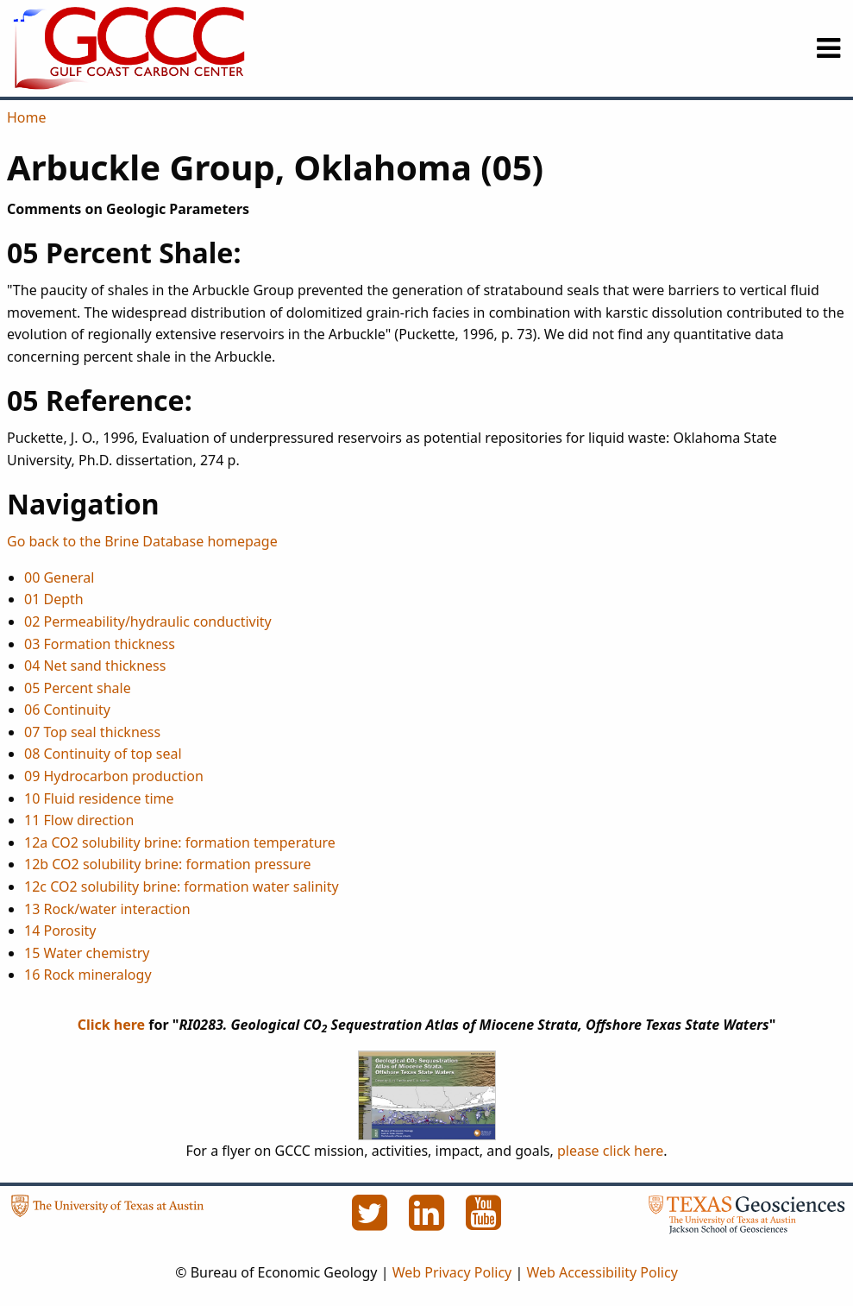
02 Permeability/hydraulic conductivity (148, 621)
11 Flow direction (79, 820)
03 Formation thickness (99, 643)
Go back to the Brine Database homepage (142, 541)
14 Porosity (60, 930)
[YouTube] (484, 1222)
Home (27, 117)
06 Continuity (67, 709)
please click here (610, 1150)
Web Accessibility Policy (601, 1272)
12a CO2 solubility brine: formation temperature (180, 842)
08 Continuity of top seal (103, 753)
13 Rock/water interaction (107, 908)
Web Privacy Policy (452, 1272)
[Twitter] (371, 1222)
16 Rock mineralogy (88, 974)
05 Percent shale (77, 687)
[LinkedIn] (428, 1222)
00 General (59, 577)
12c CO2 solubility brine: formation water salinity (181, 886)
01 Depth (54, 599)
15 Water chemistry (86, 952)
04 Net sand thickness (95, 665)
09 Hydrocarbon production (114, 776)
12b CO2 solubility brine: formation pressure (167, 864)
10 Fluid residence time (99, 798)
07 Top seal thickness (92, 731)
